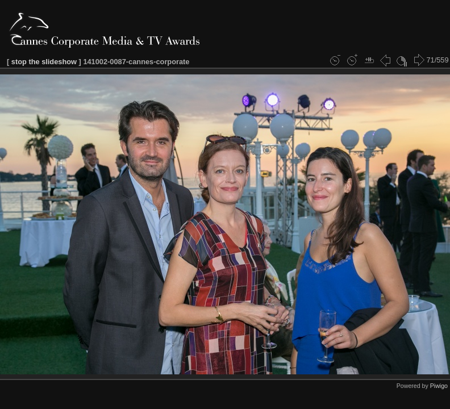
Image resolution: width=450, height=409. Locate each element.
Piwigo (439, 385)
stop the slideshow (44, 61)
